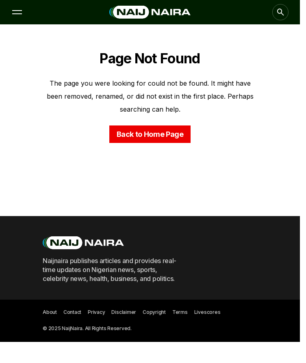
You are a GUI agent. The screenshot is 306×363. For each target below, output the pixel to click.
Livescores (207, 312)
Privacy (96, 312)
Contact (72, 312)
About (50, 312)
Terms (180, 312)
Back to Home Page (150, 134)
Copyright (154, 312)
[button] (17, 12)
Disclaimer (123, 312)
